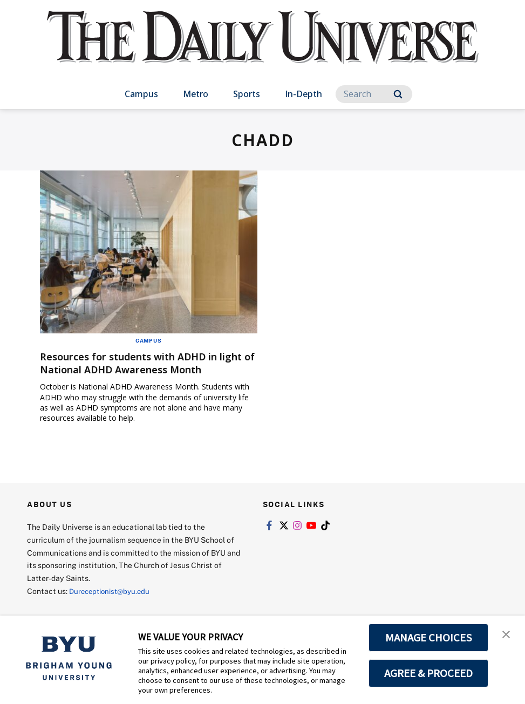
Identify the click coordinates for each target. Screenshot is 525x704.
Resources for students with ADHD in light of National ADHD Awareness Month (140, 369)
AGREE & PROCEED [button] (428, 673)
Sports (246, 94)
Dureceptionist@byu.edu (112, 604)
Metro (195, 94)
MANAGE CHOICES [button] (428, 637)
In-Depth (303, 94)
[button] (507, 635)
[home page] (263, 48)
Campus (141, 94)
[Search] (374, 94)
